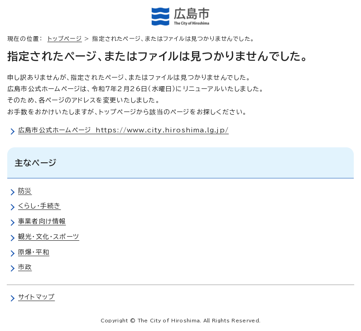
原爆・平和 (33, 252)
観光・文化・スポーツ (48, 237)
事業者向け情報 (42, 221)
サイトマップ (36, 297)
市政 (25, 267)
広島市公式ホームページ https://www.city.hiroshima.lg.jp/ (123, 130)
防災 (25, 191)
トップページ (65, 39)
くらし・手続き (39, 206)
